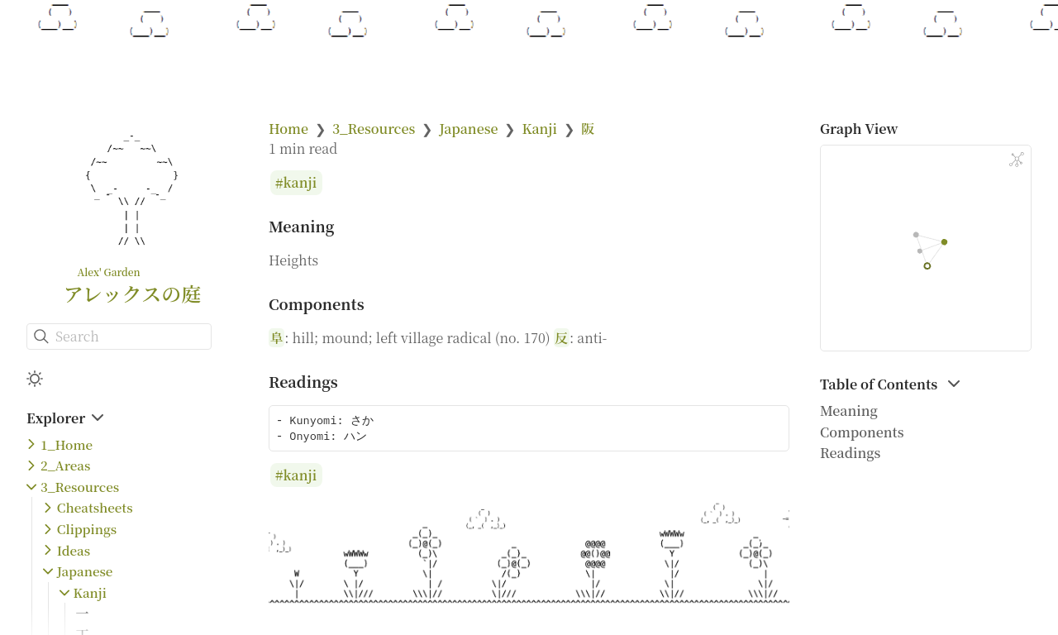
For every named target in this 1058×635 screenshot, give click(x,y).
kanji (300, 183)
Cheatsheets (95, 507)
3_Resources (80, 486)
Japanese (85, 571)
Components (862, 432)
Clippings (87, 528)
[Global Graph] (1017, 159)
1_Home (67, 444)
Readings (850, 452)
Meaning (849, 410)
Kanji (90, 592)
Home (288, 128)
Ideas (73, 550)
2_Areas (65, 465)
